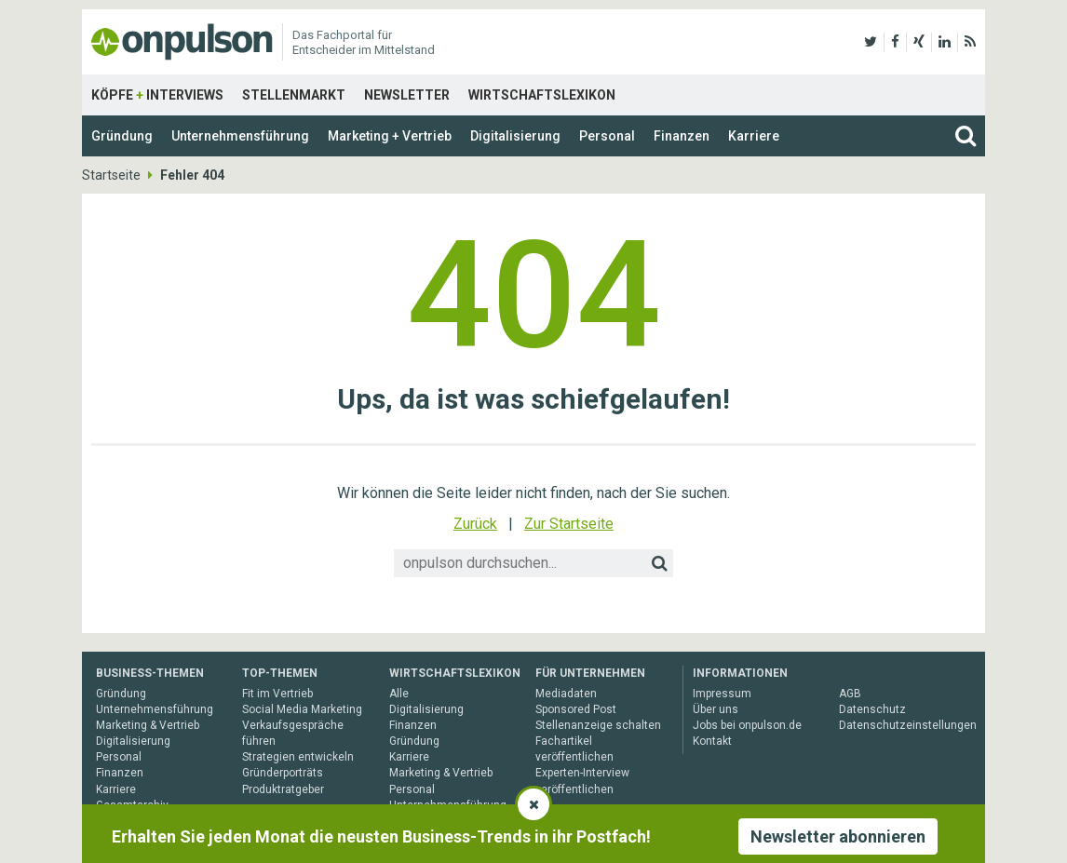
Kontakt (712, 741)
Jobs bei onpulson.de (747, 725)
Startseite (111, 175)
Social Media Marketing (302, 709)
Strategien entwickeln (298, 756)
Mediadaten (566, 693)
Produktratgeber (283, 789)
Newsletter (407, 95)
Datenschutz (872, 709)
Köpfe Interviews (157, 95)
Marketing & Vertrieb (147, 725)
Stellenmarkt (293, 95)
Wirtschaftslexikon (541, 95)
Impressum (722, 693)
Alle (399, 693)
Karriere (753, 135)
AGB (850, 693)
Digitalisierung (515, 135)
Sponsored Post (575, 709)
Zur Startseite (569, 524)
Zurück (475, 524)
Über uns (715, 709)
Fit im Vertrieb (277, 693)
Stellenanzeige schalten (598, 725)
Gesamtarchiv (132, 805)
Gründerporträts (282, 772)
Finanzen (681, 135)
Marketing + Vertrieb (390, 135)
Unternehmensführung (240, 135)
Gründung (122, 135)
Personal (607, 135)
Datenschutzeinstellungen (908, 725)
